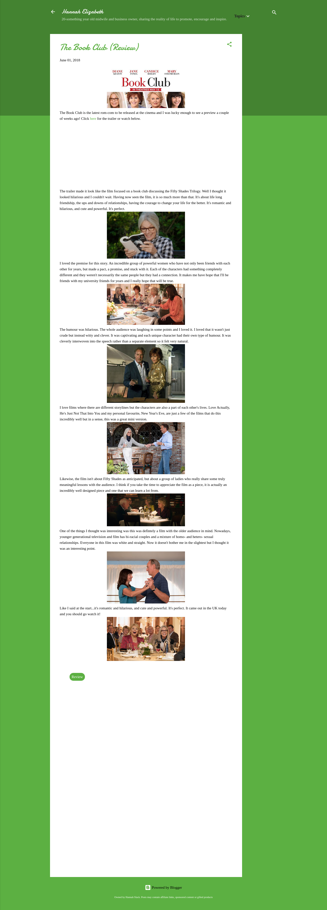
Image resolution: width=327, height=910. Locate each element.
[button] (229, 45)
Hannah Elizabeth (82, 12)
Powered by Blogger (163, 887)
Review (77, 677)
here (93, 119)
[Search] (274, 13)
